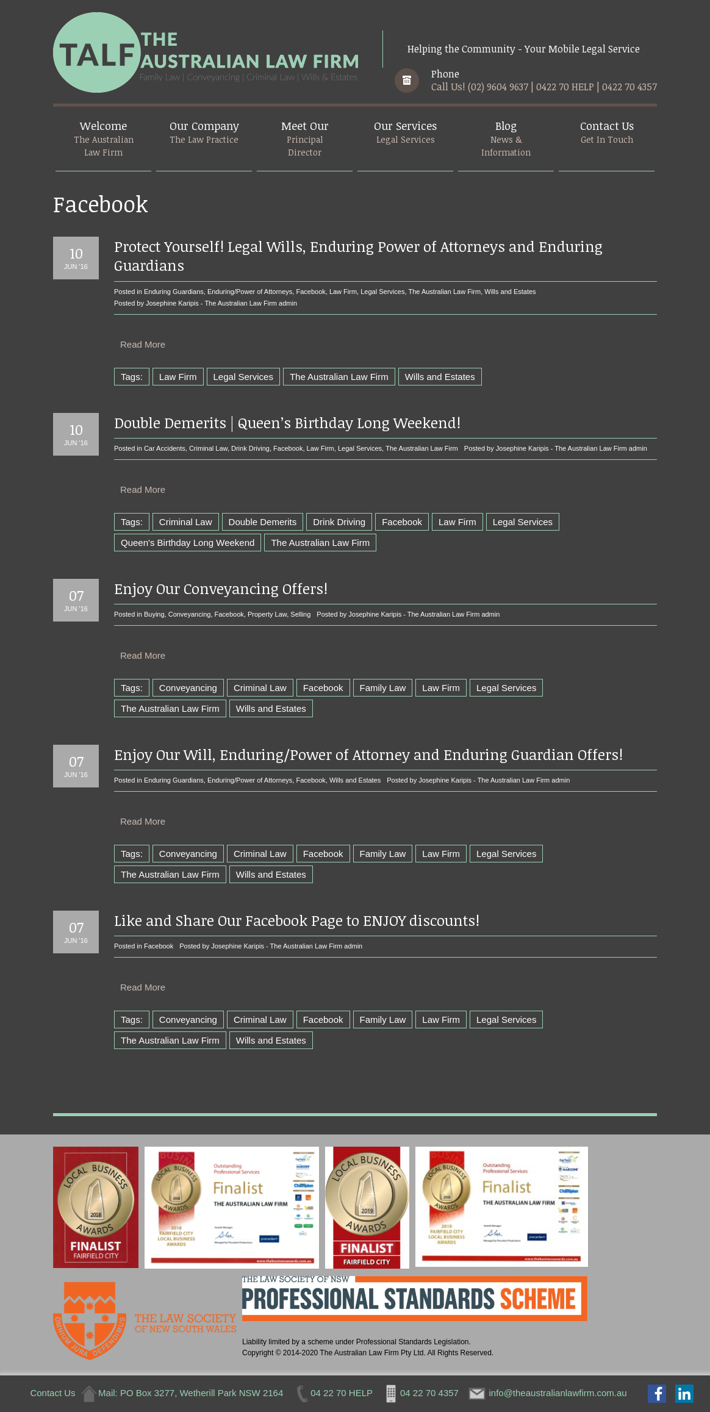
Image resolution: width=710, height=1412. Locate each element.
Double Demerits (263, 522)
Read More (142, 344)
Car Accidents (164, 448)
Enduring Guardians (174, 291)
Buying (154, 614)
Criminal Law (208, 448)
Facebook (310, 291)
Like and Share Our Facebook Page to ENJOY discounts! (296, 920)
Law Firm (343, 291)
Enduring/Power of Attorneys (249, 291)
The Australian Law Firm (445, 291)
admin (288, 303)
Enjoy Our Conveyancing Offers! (221, 588)
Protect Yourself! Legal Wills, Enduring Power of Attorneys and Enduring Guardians (358, 255)
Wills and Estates (510, 291)
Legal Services (382, 291)
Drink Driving (250, 448)
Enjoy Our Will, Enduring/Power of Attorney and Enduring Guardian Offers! (368, 754)
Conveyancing (189, 614)
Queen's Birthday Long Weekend (187, 542)
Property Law (267, 614)
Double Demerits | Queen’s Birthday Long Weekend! (287, 422)
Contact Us (52, 1393)
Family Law (383, 688)
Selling (300, 614)
